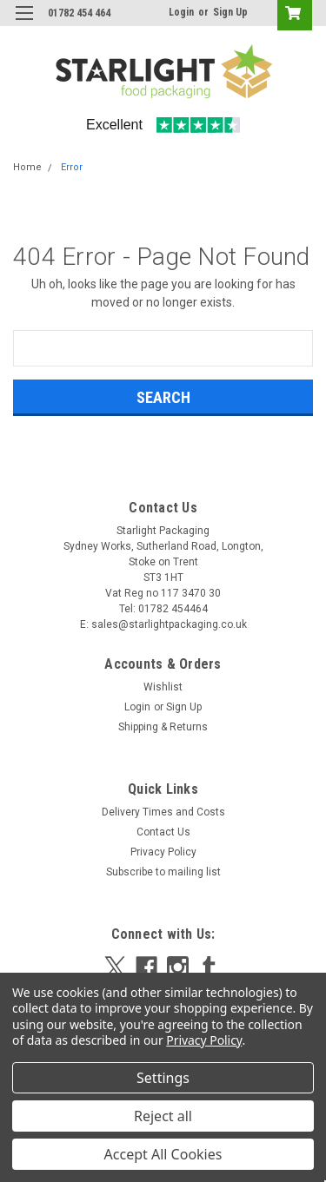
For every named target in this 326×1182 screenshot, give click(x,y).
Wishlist (163, 687)
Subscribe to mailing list (163, 872)
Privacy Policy (163, 852)
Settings (163, 1077)
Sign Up (230, 12)
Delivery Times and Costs (163, 812)
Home (27, 167)
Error (72, 167)
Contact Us (163, 832)
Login (181, 12)
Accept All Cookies (163, 1154)
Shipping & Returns (163, 727)
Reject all (163, 1116)
